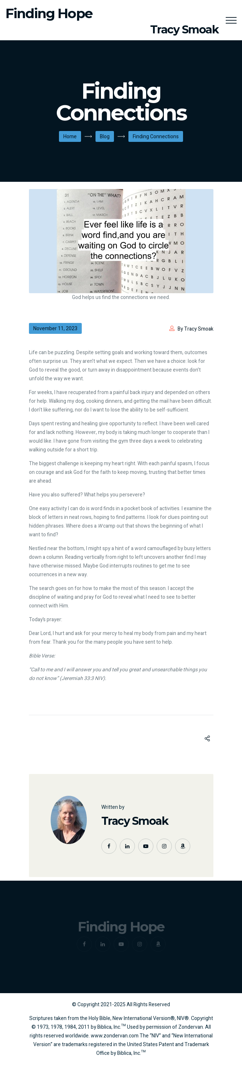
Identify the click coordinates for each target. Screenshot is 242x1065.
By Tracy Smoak (195, 329)
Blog (105, 136)
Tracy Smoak (135, 821)
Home (70, 136)
